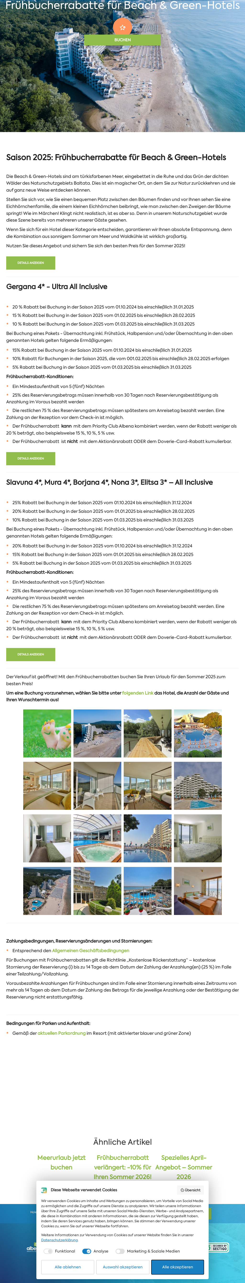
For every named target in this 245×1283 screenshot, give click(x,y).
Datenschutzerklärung (59, 1240)
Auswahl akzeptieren (123, 1267)
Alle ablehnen (68, 1267)
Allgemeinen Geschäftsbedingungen (90, 951)
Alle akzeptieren (177, 1267)
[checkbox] (59, 1251)
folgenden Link (137, 693)
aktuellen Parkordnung (62, 1033)
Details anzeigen (30, 263)
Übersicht (190, 1190)
